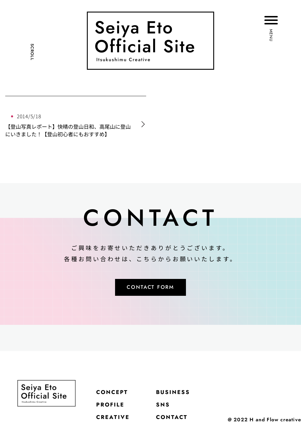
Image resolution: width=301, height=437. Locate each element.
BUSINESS (182, 395)
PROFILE (113, 409)
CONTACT (180, 424)
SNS (170, 409)
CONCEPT (115, 395)
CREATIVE (116, 424)
